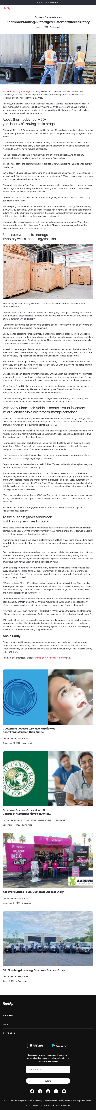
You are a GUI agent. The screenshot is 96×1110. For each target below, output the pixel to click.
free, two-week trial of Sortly (51, 657)
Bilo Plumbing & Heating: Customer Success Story (34, 970)
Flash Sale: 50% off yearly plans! (48, 2)
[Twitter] (40, 1092)
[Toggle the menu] (90, 8)
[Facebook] (32, 1092)
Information (9, 1033)
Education (60, 820)
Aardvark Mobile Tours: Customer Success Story (33, 892)
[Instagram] (48, 1092)
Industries (8, 1015)
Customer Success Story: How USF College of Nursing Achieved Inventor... (27, 812)
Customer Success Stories (16, 738)
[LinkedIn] (56, 1092)
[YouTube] (64, 1092)
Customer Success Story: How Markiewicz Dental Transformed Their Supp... (29, 730)
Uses (5, 1024)
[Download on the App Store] (37, 1045)
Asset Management (13, 820)
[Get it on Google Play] (59, 1045)
